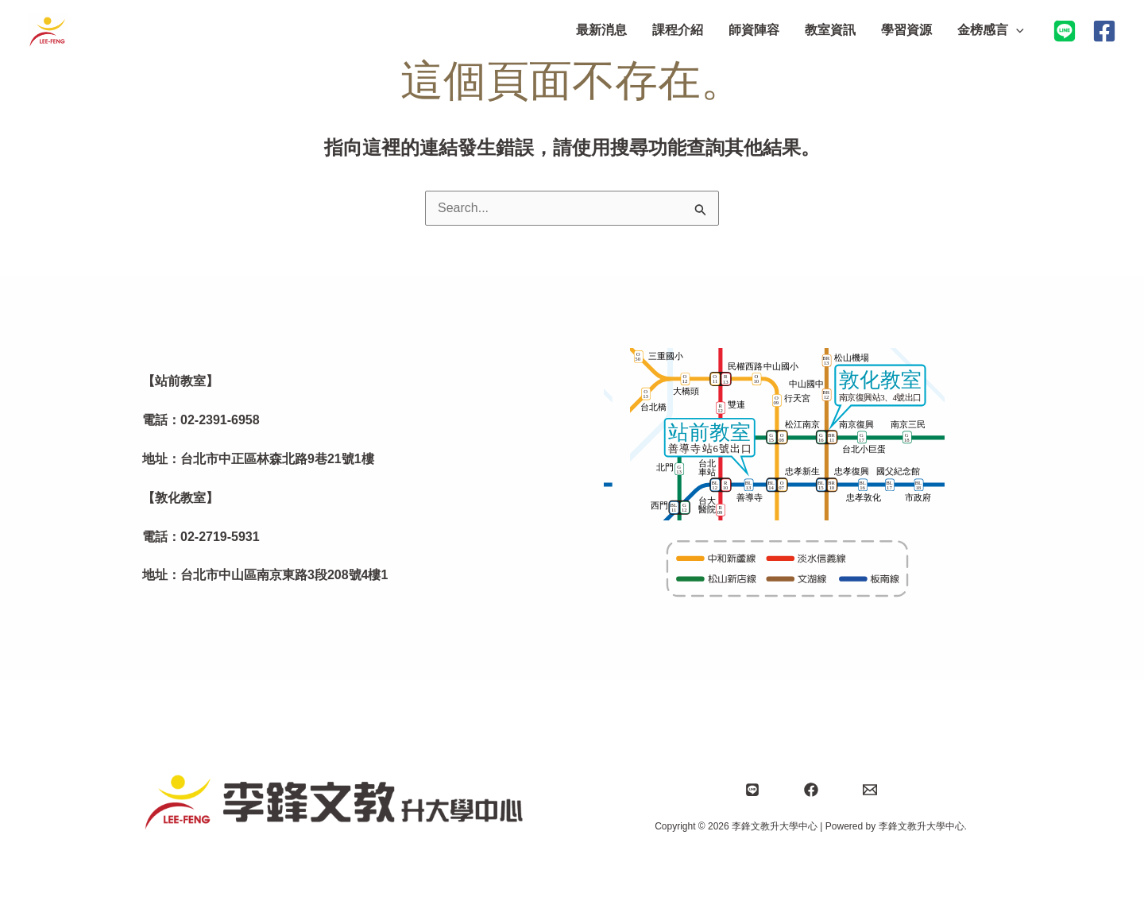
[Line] (752, 790)
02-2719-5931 (220, 536)
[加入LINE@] (1064, 31)
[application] (1016, 30)
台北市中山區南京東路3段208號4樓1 (284, 575)
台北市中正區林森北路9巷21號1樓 (277, 459)
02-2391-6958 (220, 420)
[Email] (870, 790)
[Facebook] (1104, 31)
